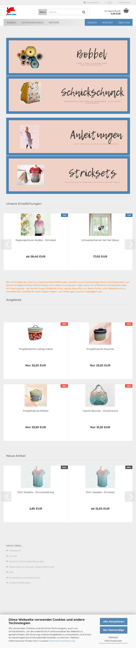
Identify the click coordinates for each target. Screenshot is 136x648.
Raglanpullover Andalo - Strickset (36, 240)
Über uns (124, 22)
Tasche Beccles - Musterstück (100, 410)
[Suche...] (42, 12)
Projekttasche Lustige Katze (36, 349)
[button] (91, 2)
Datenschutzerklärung (62, 640)
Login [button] (108, 2)
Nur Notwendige (113, 630)
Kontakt (107, 22)
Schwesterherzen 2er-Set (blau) (100, 240)
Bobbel (12, 22)
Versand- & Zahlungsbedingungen (26, 561)
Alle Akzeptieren (113, 621)
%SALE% (92, 22)
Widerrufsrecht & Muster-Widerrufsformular (31, 567)
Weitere (54, 22)
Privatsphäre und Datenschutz (24, 577)
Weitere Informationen (113, 639)
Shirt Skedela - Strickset (100, 492)
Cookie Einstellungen (20, 582)
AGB (11, 572)
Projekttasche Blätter (36, 410)
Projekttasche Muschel (100, 349)
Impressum (15, 550)
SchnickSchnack (32, 22)
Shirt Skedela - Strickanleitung (35, 492)
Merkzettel (123, 2)
